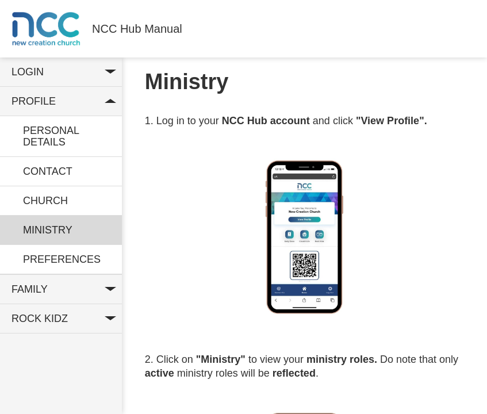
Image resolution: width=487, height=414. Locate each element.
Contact (47, 171)
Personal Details (51, 136)
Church (45, 200)
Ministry (47, 230)
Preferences (62, 259)
